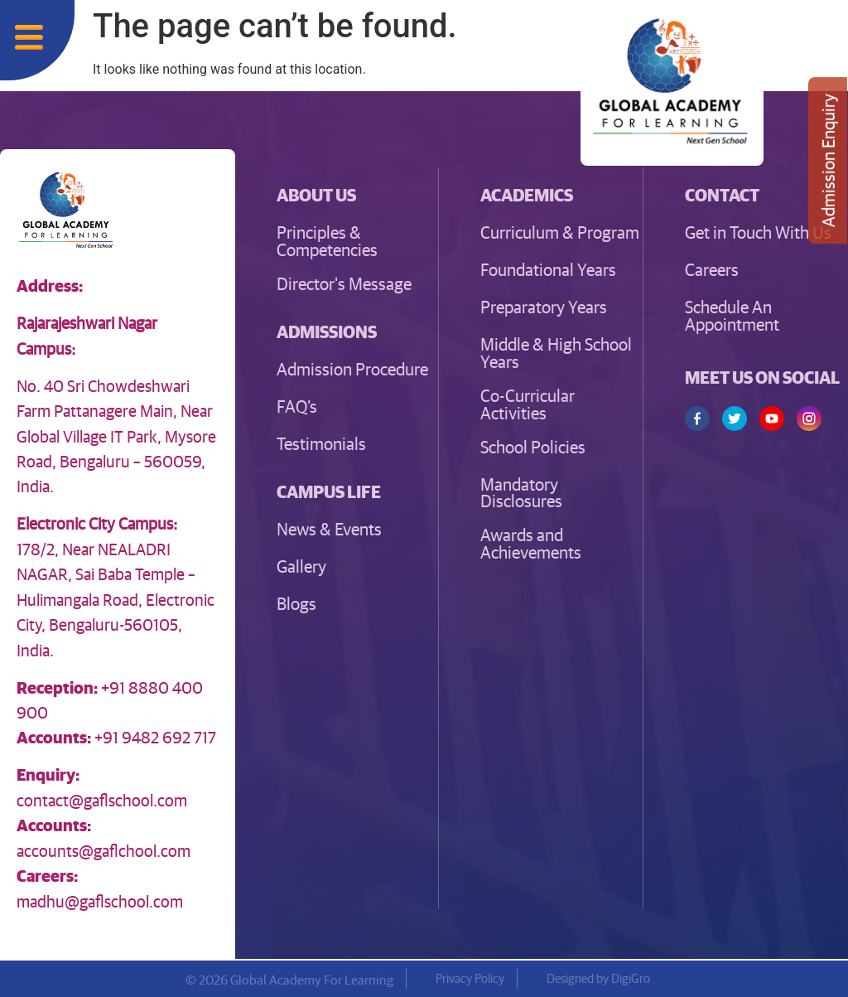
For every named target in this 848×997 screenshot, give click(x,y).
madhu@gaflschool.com (100, 900)
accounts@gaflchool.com (103, 850)
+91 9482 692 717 (155, 736)
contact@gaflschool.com (102, 799)
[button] (327, 331)
